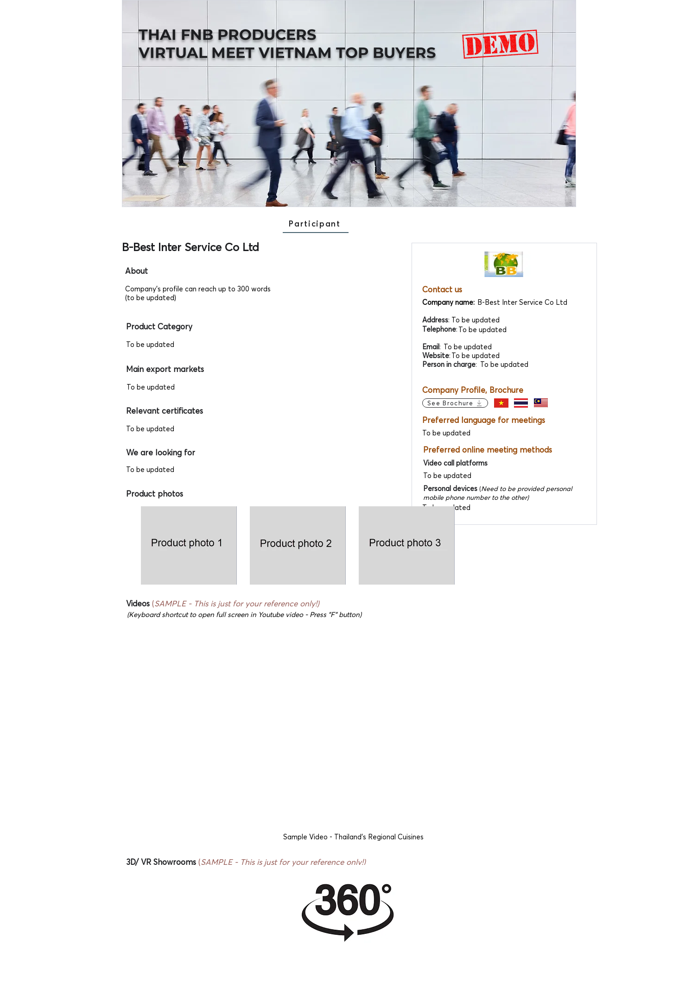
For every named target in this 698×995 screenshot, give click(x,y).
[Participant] (316, 223)
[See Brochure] (455, 403)
